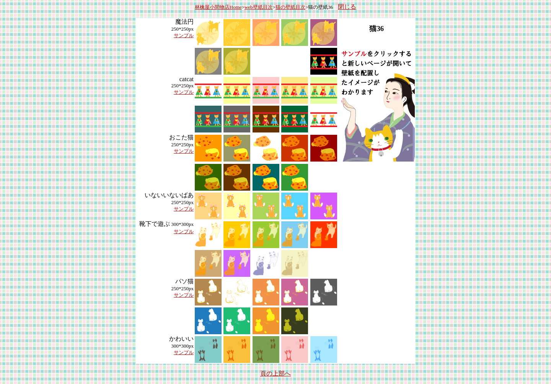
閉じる (347, 6)
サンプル (184, 35)
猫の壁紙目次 (290, 7)
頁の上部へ (275, 373)
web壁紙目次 (259, 7)
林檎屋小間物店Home (218, 7)
